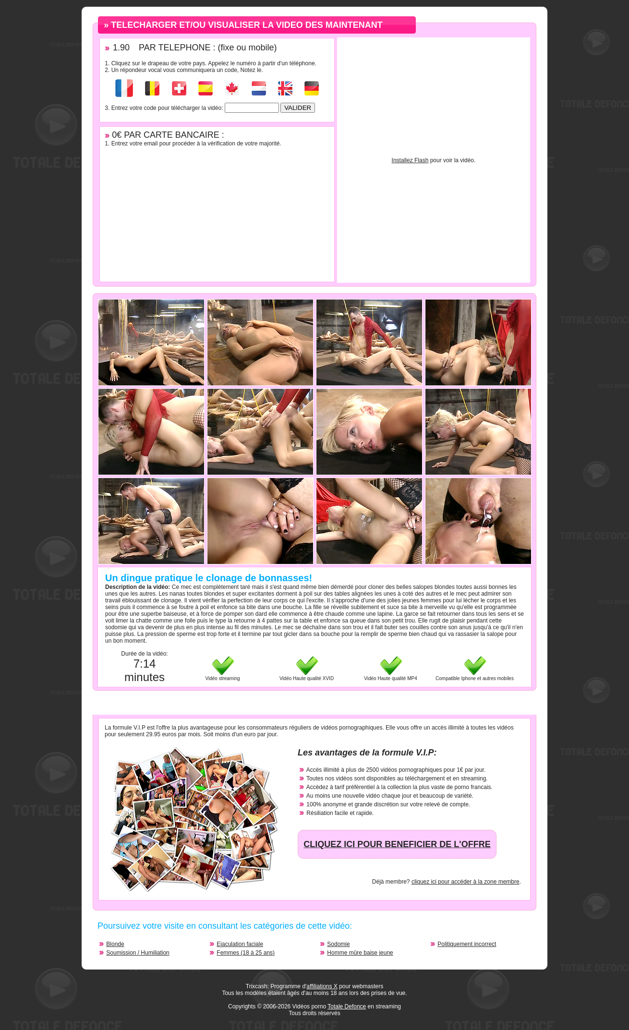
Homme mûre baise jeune (360, 952)
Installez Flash (410, 160)
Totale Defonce (346, 1006)
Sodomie (338, 944)
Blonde (115, 944)
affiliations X (321, 986)
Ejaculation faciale (240, 944)
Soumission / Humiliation (137, 952)
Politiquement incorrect (466, 944)
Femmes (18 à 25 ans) (246, 952)
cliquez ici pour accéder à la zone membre (465, 881)
